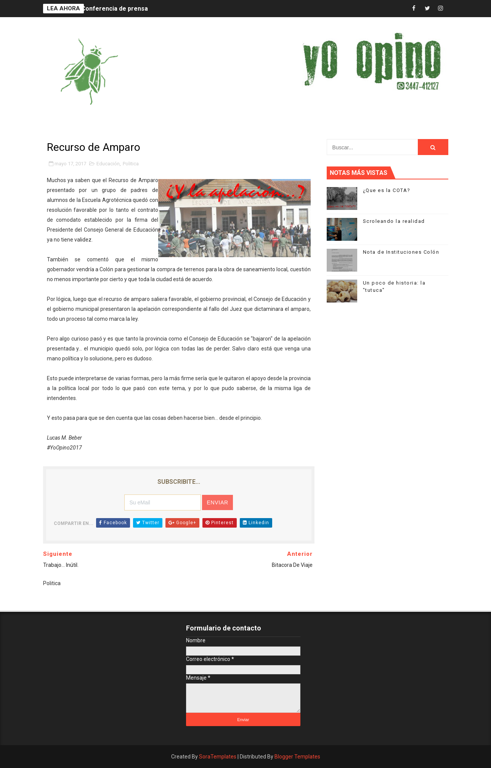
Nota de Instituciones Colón (401, 252)
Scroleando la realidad (394, 221)
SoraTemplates (217, 757)
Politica (131, 163)
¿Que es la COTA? (387, 190)
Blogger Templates (297, 757)
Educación (108, 163)
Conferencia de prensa (114, 8)
